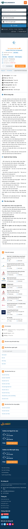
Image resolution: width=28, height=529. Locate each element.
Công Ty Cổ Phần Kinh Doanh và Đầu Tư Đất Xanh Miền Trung (16, 258)
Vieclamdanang (5, 472)
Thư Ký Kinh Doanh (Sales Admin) (14, 297)
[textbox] (14, 17)
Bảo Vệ (3, 357)
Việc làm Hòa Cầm (5, 410)
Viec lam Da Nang (6, 470)
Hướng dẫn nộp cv (4, 503)
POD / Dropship (18, 56)
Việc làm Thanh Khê (6, 377)
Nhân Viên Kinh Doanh (11, 277)
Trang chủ (3, 70)
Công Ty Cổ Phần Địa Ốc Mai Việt (13, 273)
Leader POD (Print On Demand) (14, 50)
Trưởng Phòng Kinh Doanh (12, 310)
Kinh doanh (5, 29)
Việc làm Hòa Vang (6, 392)
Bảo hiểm (4, 363)
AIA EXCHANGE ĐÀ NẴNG (11, 305)
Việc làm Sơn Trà (5, 380)
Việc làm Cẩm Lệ (5, 389)
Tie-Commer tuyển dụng (14, 48)
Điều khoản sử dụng (5, 505)
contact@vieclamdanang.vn (8, 491)
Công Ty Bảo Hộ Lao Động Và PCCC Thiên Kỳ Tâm (16, 279)
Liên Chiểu (16, 52)
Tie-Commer (9, 70)
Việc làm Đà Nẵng (6, 467)
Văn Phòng (11, 29)
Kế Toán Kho (9, 317)
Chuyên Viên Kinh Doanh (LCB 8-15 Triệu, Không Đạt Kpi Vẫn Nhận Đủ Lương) (15, 264)
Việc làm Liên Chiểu (6, 383)
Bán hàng (5, 56)
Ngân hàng (20, 29)
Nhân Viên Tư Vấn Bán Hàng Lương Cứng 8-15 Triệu (16, 256)
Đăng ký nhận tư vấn (12, 443)
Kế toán (15, 29)
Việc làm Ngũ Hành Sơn (6, 386)
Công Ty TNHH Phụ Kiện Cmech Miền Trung (14, 319)
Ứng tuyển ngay (20, 66)
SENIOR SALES (10, 284)
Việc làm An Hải (5, 398)
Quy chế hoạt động (4, 507)
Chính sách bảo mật (5, 499)
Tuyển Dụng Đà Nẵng (6, 474)
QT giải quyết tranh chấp (6, 501)
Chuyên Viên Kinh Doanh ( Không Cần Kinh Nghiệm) (16, 271)
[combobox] (14, 17)
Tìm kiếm (14, 26)
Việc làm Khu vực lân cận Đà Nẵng (9, 395)
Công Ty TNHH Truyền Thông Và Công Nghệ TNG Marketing (15, 312)
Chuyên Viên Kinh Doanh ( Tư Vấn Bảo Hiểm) (16, 303)
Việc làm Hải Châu (5, 374)
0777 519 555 (6, 493)
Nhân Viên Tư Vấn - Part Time (13, 290)
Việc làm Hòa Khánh (6, 407)
